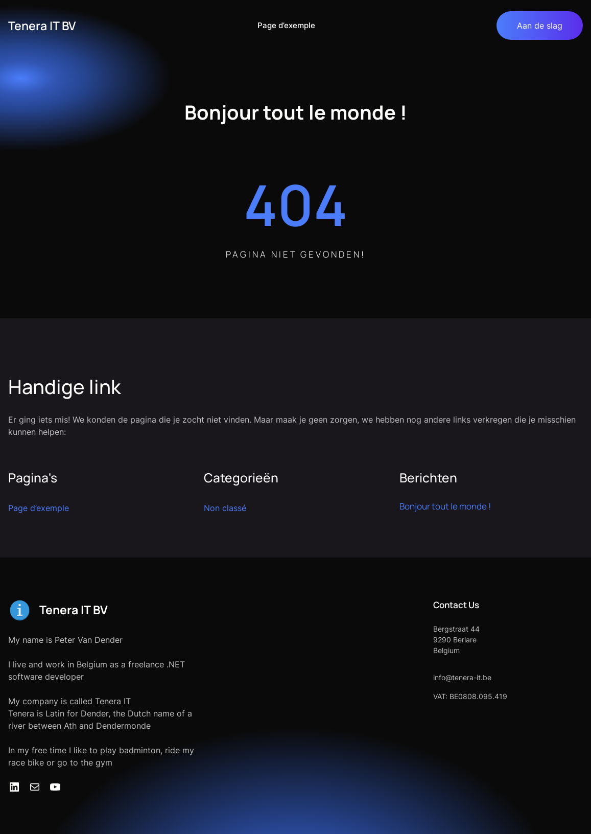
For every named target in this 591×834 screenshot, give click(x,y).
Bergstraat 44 (456, 628)
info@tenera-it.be (462, 677)
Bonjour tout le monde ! (445, 506)
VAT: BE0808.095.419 (470, 696)
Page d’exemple (286, 25)
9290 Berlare (455, 639)
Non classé (225, 508)
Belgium (446, 650)
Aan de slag (539, 25)
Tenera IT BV (42, 25)
